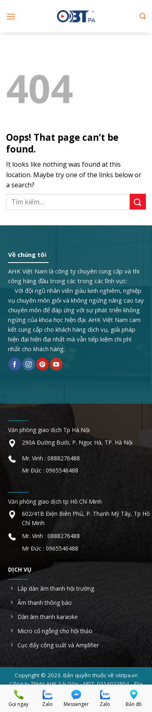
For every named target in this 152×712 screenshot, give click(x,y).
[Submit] (138, 202)
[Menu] (11, 16)
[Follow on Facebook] (15, 364)
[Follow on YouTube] (56, 364)
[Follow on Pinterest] (42, 364)
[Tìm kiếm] (142, 16)
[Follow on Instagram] (28, 364)
